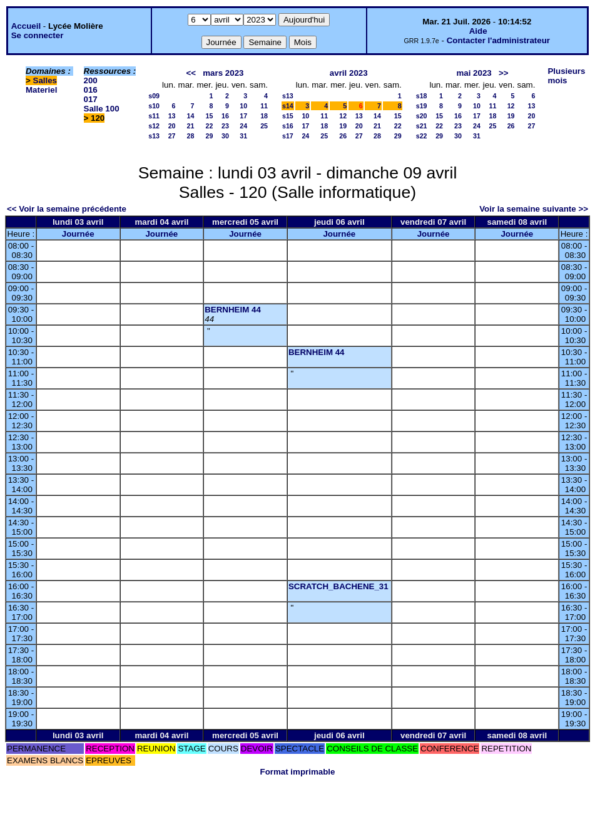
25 (264, 126)
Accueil (26, 26)
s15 (287, 116)
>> (504, 73)
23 (225, 126)
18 (264, 116)
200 (91, 80)
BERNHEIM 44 (233, 309)
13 (172, 116)
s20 (421, 116)
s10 (154, 106)
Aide (478, 31)
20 (172, 126)
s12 (154, 126)
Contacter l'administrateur (498, 40)
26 (343, 136)
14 (191, 116)
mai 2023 (473, 73)
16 (225, 116)
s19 (421, 106)
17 (243, 116)
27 (172, 136)
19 (343, 126)
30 (225, 136)
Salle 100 (102, 108)
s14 (287, 106)
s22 (421, 136)
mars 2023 (223, 73)
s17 (287, 136)
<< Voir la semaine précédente (66, 209)
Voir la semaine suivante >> (533, 209)
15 (209, 116)
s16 (287, 126)
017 (91, 99)
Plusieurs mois (566, 75)
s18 (421, 96)
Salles (45, 80)
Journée (78, 234)
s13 (154, 136)
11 (264, 106)
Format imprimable (297, 771)
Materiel (41, 90)
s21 (421, 126)
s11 (154, 116)
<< (191, 73)
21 (191, 126)
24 (243, 126)
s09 (154, 96)
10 (243, 106)
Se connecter (37, 35)
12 (343, 116)
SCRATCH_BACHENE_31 (338, 586)
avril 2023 (349, 73)
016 (91, 90)
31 (243, 136)
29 (209, 136)
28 (191, 136)
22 (209, 126)
